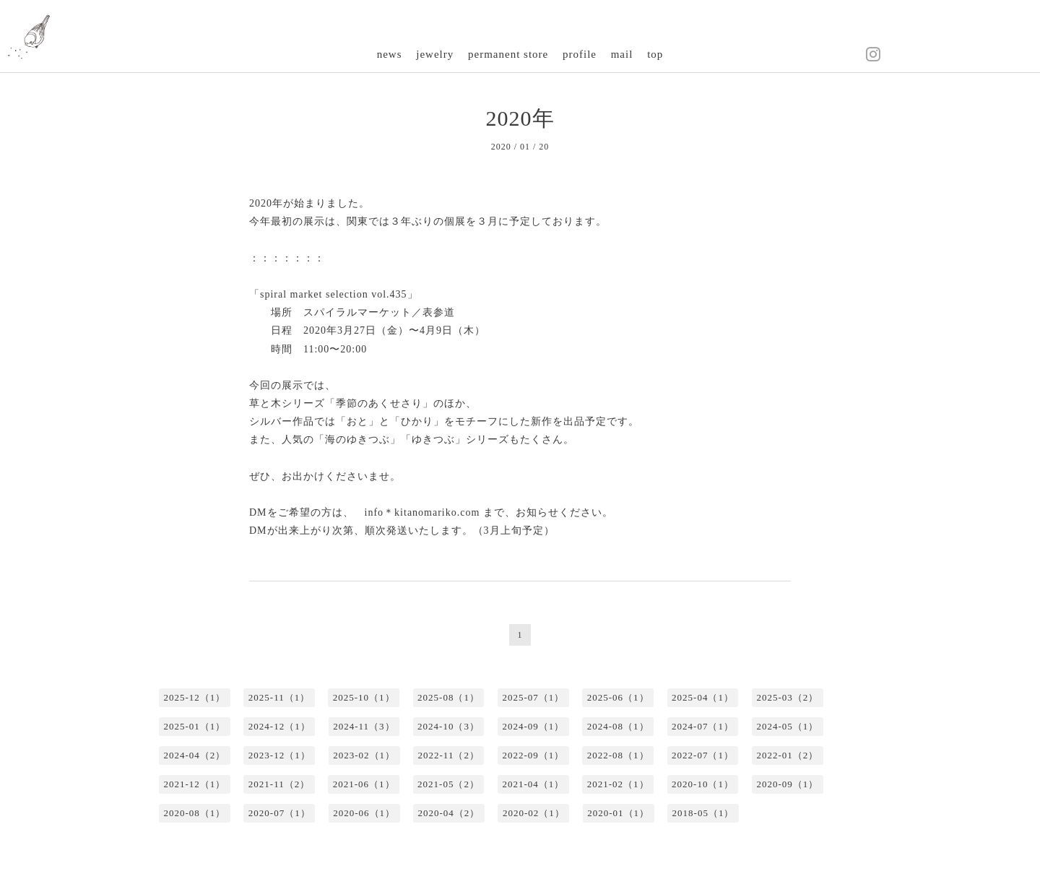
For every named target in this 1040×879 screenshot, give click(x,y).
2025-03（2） (787, 697)
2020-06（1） (364, 812)
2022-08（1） (618, 755)
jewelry (435, 54)
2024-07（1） (703, 726)
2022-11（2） (449, 755)
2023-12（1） (279, 755)
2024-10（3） (448, 726)
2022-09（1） (533, 755)
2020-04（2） (449, 812)
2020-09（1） (787, 784)
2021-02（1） (618, 784)
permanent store (508, 54)
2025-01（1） (195, 726)
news (389, 54)
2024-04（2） (195, 755)
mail (622, 54)
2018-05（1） (703, 812)
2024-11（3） (363, 726)
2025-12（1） (195, 697)
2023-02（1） (364, 755)
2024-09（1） (533, 726)
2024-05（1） (787, 726)
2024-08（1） (618, 726)
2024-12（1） (279, 726)
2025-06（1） (618, 697)
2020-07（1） (279, 812)
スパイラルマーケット (357, 312)
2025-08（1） (448, 697)
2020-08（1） (195, 812)
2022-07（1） (703, 755)
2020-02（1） (534, 812)
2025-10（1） (364, 697)
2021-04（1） (533, 784)
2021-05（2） (448, 784)
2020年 (520, 118)
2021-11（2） (279, 784)
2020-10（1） (703, 784)
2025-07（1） (533, 697)
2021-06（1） (364, 784)
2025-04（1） (703, 697)
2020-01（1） (618, 812)
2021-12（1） (195, 784)
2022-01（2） (787, 755)
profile (580, 54)
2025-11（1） (279, 697)
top (655, 54)
